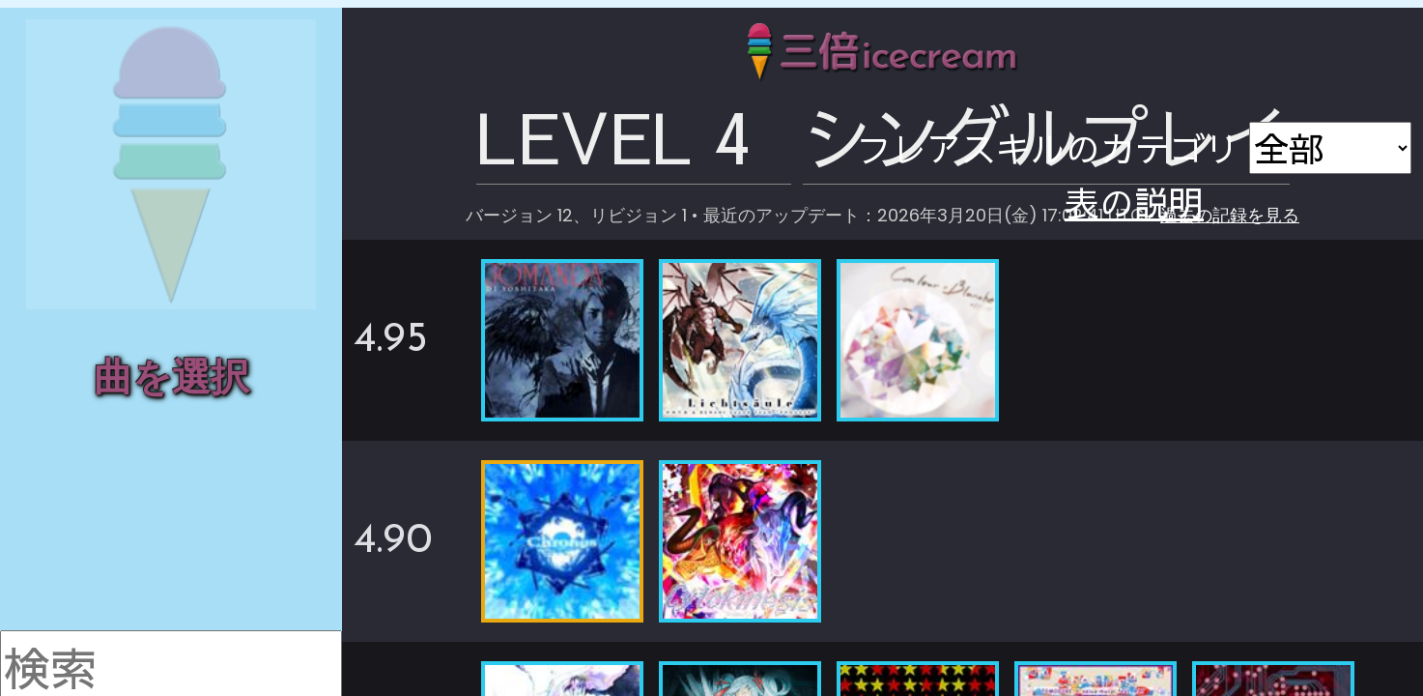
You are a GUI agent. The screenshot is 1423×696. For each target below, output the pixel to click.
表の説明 (1297, 150)
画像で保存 (1297, 130)
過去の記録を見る (1114, 152)
